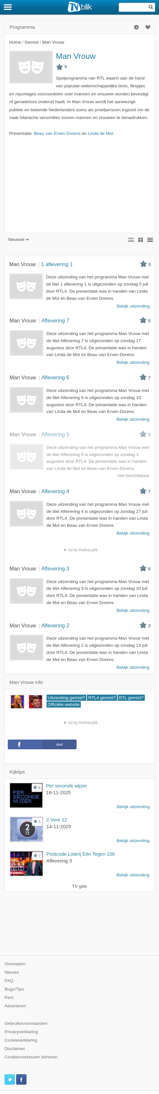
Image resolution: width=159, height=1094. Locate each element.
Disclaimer (15, 1048)
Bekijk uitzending (133, 806)
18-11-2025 (58, 792)
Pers (9, 997)
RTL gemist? (131, 697)
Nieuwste (18, 239)
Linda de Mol (100, 133)
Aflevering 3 (59, 860)
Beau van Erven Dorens (57, 133)
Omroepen (15, 963)
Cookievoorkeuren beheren (31, 1057)
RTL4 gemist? (101, 697)
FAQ (9, 980)
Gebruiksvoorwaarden (26, 1023)
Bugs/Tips (14, 989)
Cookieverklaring (21, 1040)
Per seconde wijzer (66, 785)
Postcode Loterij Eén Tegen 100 (81, 854)
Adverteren (15, 1005)
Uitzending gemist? (66, 697)
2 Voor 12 (57, 819)
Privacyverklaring (21, 1031)
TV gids (79, 886)
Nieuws (12, 972)
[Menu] (8, 7)
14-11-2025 (59, 826)
